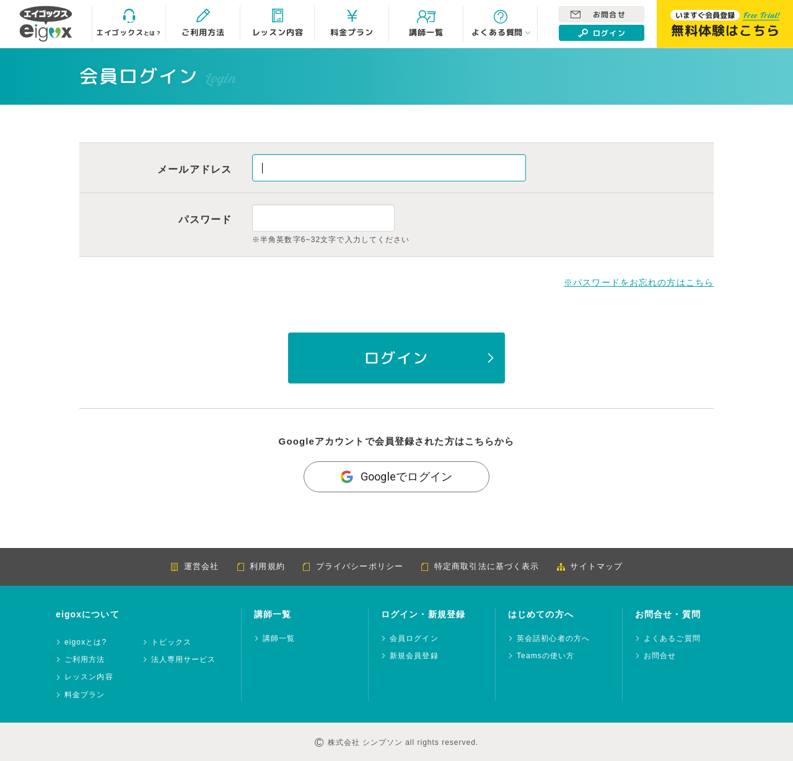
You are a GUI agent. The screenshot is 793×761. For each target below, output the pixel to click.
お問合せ (598, 14)
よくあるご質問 (672, 639)
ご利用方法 (84, 660)
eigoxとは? (85, 642)
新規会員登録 (414, 656)
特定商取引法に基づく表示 (480, 566)
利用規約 (260, 566)
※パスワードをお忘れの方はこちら (639, 282)
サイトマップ (589, 566)
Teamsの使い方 (545, 656)
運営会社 (194, 566)
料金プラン (84, 695)
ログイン (602, 33)
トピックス (171, 642)
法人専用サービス (183, 660)
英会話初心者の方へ (553, 639)
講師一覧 (279, 639)
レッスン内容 (88, 677)
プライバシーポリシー (352, 566)
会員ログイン (414, 639)
